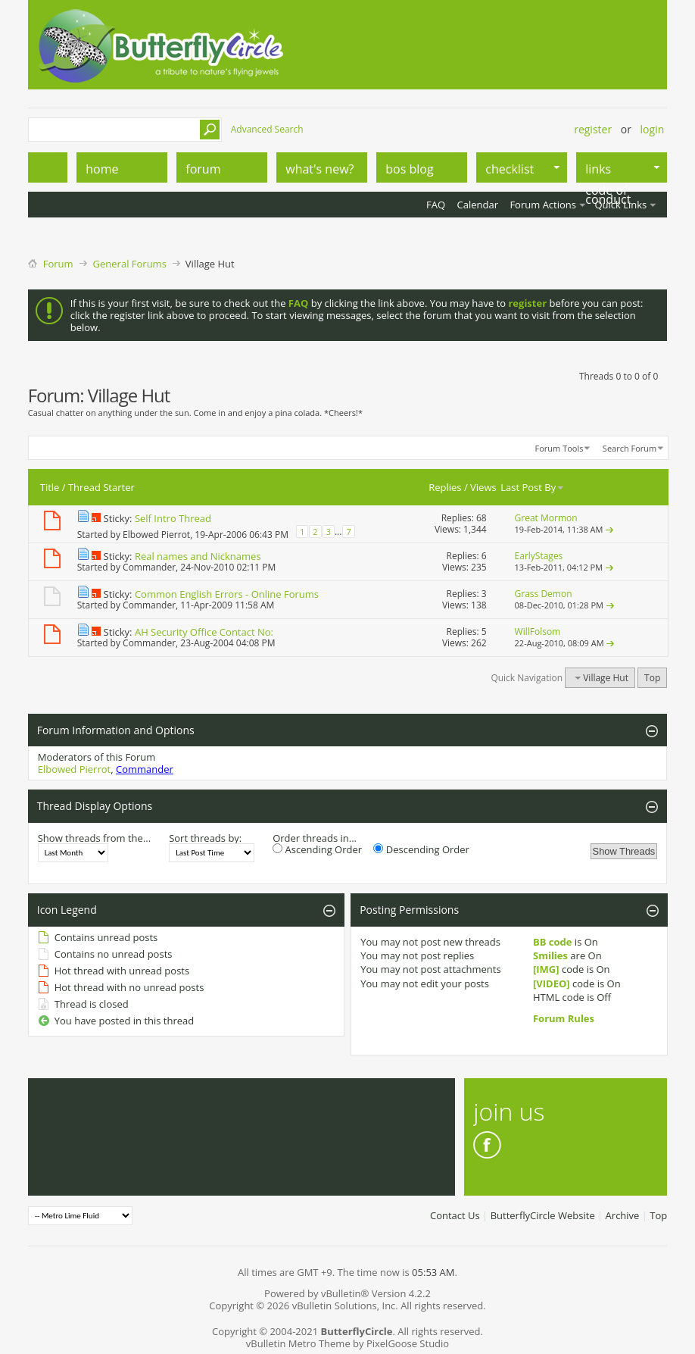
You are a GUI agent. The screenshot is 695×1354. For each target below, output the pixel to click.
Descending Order (421, 849)
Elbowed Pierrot (156, 534)
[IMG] (546, 969)
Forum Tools (559, 448)
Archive (623, 1215)
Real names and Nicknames (198, 556)
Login (652, 129)
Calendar (477, 204)
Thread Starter (101, 487)
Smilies (550, 955)
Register (593, 129)
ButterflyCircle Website (543, 1215)
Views (483, 487)
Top (652, 677)
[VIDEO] (551, 983)
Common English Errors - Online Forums (227, 594)
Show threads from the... (94, 838)
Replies (445, 487)
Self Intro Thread (173, 518)
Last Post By (532, 487)
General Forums (130, 263)
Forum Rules (563, 1018)
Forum (58, 263)
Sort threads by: (205, 838)
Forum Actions (543, 204)
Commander (149, 567)
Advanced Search (267, 129)
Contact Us (455, 1215)
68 (481, 517)
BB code (552, 942)
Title (50, 487)
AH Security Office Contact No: (204, 632)
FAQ (435, 204)
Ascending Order (317, 849)
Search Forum (629, 448)
